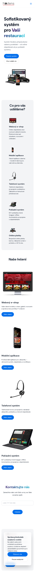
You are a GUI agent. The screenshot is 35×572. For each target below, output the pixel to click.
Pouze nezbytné (17, 559)
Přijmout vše (17, 554)
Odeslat (17, 512)
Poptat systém (11, 56)
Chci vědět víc (11, 61)
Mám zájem (8, 314)
